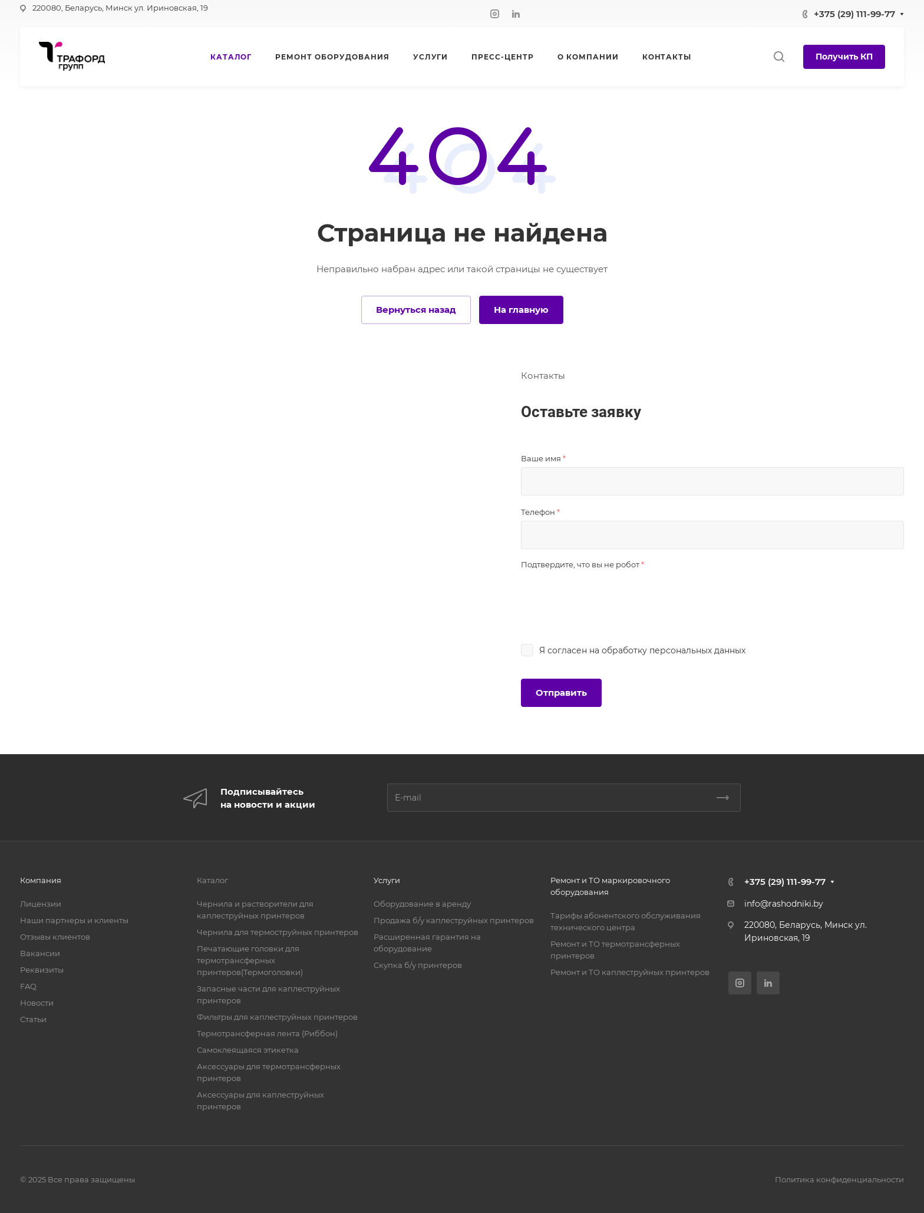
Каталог (212, 880)
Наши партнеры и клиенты (74, 920)
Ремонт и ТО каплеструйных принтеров (630, 972)
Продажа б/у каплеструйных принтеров (454, 920)
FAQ (28, 986)
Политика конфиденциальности (839, 1179)
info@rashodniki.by (783, 903)
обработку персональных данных (673, 650)
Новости (37, 1002)
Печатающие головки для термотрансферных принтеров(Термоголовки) (250, 960)
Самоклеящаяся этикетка (248, 1050)
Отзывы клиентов (55, 936)
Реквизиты (42, 969)
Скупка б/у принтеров (418, 965)
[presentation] (610, 596)
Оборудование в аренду (422, 903)
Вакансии (40, 953)
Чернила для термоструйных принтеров (277, 932)
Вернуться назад (416, 309)
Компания (40, 880)
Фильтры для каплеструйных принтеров (277, 1017)
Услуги (387, 880)
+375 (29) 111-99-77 (854, 13)
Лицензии (40, 903)
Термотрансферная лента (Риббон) (267, 1033)
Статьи (33, 1019)
